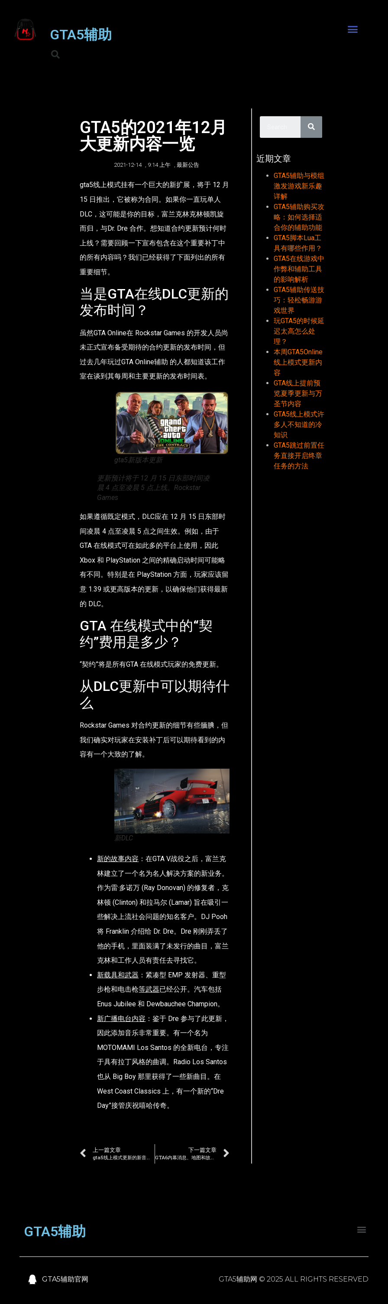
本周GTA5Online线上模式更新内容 (298, 362)
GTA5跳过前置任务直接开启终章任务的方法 (299, 455)
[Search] (311, 127)
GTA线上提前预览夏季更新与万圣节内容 (298, 393)
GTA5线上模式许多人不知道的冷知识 (299, 424)
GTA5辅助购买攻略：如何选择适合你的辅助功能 (299, 217)
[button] (353, 29)
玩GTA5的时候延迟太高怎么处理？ (299, 331)
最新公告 (188, 165)
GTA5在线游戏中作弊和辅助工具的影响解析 (299, 268)
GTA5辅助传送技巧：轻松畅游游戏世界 (299, 300)
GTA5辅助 (81, 34)
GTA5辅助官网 (65, 1279)
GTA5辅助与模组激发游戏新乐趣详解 (299, 186)
